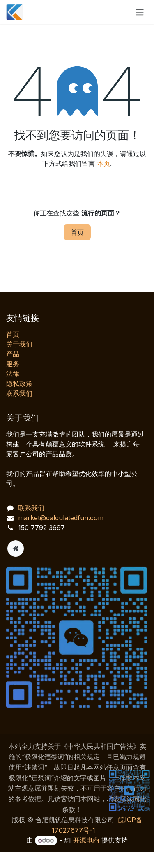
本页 (103, 163)
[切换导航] (139, 11)
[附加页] (15, 548)
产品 (12, 354)
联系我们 (19, 393)
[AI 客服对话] (77, 704)
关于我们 (19, 344)
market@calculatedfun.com (60, 518)
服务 (12, 364)
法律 (12, 373)
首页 (77, 232)
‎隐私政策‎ (19, 383)
